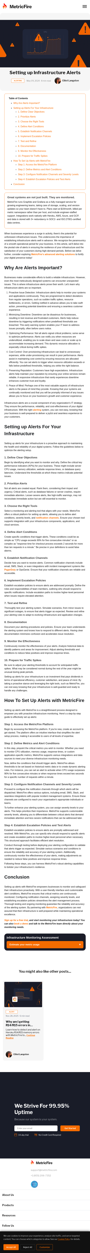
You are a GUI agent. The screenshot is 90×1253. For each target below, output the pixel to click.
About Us (8, 1194)
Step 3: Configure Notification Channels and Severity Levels (48, 174)
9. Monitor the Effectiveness (32, 151)
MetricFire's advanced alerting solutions (53, 254)
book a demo (21, 923)
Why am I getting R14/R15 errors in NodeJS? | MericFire (19, 1025)
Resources (8, 1215)
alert (11, 1012)
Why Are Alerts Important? (26, 103)
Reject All (27, 1247)
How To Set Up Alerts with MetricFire (31, 161)
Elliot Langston (21, 1054)
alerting (37, 410)
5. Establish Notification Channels (35, 131)
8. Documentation (27, 146)
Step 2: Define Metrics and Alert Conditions (40, 169)
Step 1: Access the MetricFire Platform (37, 164)
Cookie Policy (64, 1239)
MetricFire (51, 907)
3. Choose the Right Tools (31, 121)
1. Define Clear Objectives (31, 112)
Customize (45, 1247)
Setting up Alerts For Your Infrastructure (33, 108)
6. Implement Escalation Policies (34, 136)
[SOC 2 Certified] (45, 1184)
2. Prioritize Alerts (27, 116)
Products (8, 1205)
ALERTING (18, 81)
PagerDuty (10, 569)
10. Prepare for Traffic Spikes (32, 156)
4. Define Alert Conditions (31, 126)
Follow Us (8, 1225)
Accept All (11, 1247)
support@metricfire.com (44, 1170)
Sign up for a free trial (16, 920)
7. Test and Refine (27, 141)
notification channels (47, 518)
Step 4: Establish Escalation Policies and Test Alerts (44, 179)
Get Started (70, 1128)
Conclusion (19, 184)
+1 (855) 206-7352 (41, 1175)
